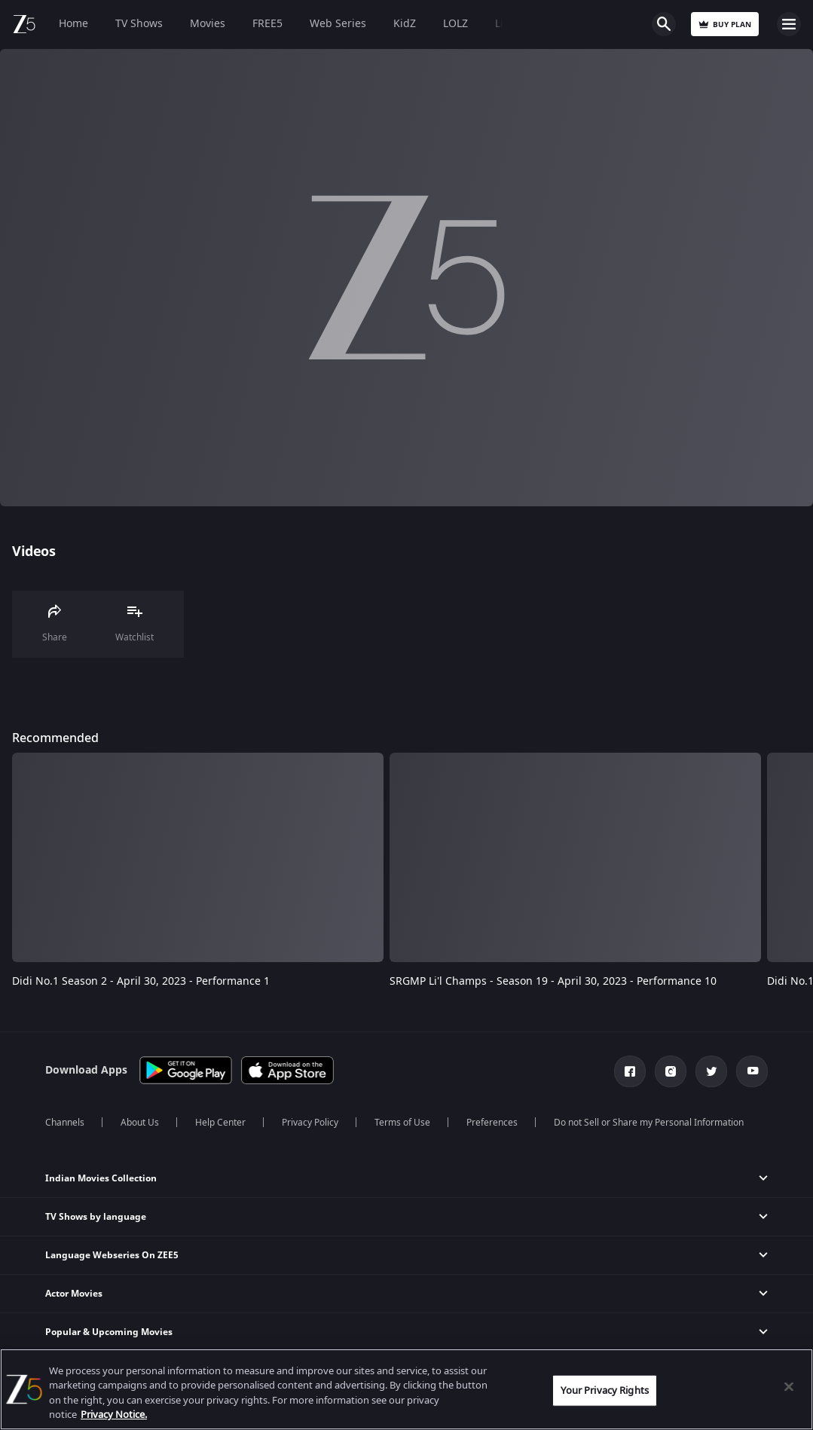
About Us (140, 1122)
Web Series (338, 24)
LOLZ (455, 24)
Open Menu (789, 24)
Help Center (220, 1122)
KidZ (404, 24)
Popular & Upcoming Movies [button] (109, 1332)
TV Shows (139, 24)
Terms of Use (402, 1122)
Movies (207, 24)
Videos (33, 551)
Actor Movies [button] (73, 1293)
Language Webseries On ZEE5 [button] (112, 1255)
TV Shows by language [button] (95, 1217)
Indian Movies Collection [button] (101, 1178)
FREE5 (267, 24)
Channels (64, 1122)
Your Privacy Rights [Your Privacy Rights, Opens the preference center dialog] (604, 1390)
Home (73, 24)
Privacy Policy (310, 1122)
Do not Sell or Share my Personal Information (649, 1122)
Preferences (492, 1122)
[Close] (788, 1386)
